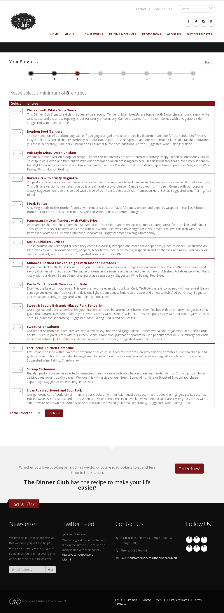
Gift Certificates (199, 34)
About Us (174, 34)
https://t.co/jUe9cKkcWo (77, 555)
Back (208, 62)
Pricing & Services (122, 34)
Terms (197, 600)
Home (54, 34)
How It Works (92, 34)
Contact (146, 600)
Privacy (121, 604)
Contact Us (143, 9)
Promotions (151, 34)
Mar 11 (66, 559)
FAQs (118, 600)
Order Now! (189, 468)
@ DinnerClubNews (73, 534)
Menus (69, 34)
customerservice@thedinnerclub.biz (153, 558)
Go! (50, 569)
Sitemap (131, 600)
